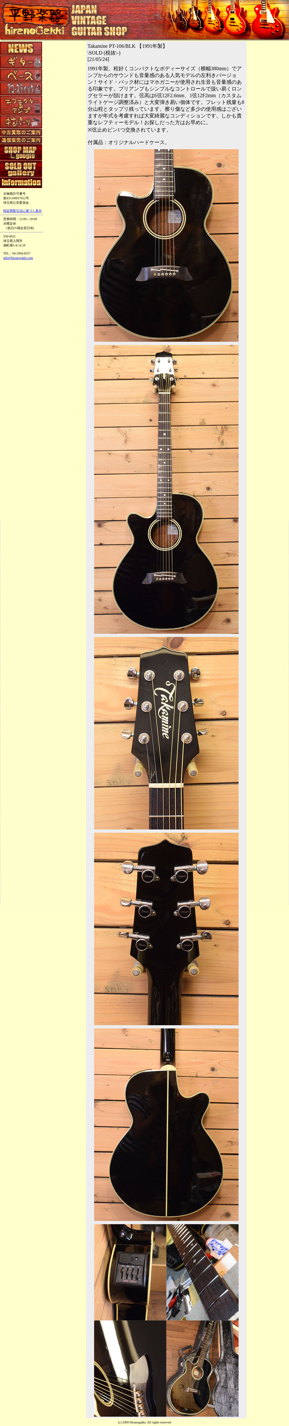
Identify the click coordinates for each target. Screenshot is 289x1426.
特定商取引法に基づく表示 (22, 210)
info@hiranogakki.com (18, 258)
